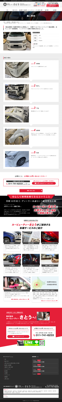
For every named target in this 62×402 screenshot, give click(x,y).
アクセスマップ (47, 0)
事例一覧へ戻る (31, 190)
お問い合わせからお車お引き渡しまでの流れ (11, 363)
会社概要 (54, 10)
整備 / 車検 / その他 (36, 32)
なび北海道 (6, 396)
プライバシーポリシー (55, 0)
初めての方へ (15, 10)
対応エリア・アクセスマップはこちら (48, 300)
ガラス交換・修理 (38, 10)
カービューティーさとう (29, 400)
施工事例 (46, 10)
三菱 (39, 35)
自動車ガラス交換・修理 (8, 367)
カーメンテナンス (31, 10)
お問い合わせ (6, 378)
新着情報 (5, 376)
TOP (7, 10)
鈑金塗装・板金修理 (23, 10)
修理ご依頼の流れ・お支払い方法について (19, 299)
